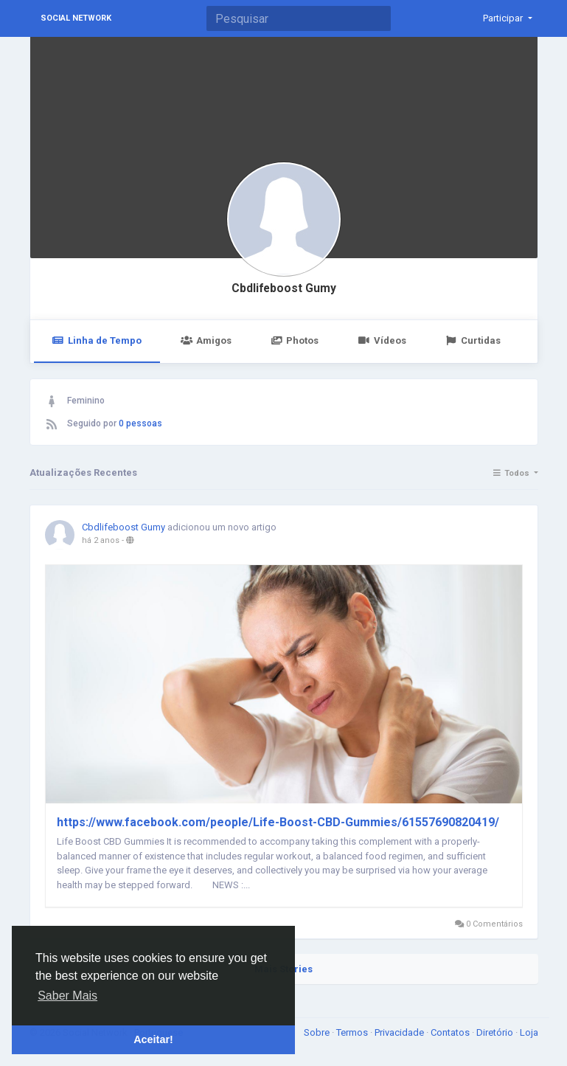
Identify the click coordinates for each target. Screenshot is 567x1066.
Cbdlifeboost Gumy (284, 288)
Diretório (495, 1032)
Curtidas (473, 340)
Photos (295, 340)
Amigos (206, 340)
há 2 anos (100, 540)
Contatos (451, 1032)
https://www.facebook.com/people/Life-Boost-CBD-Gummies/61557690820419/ (278, 822)
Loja (529, 1032)
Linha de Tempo (97, 340)
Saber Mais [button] (67, 995)
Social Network (76, 18)
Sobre (318, 1032)
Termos (353, 1032)
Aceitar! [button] (153, 1039)
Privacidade (400, 1032)
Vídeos (382, 340)
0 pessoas (140, 423)
